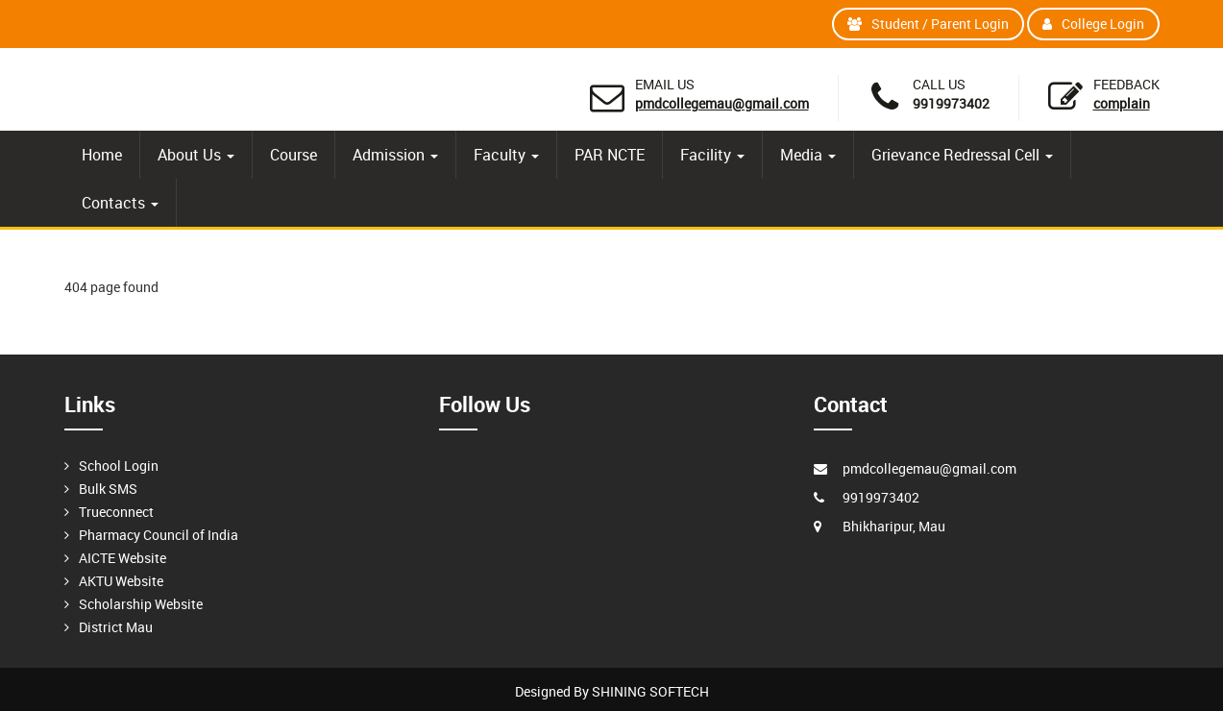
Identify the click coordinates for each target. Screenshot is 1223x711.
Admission (395, 154)
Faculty (506, 154)
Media (808, 154)
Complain (1121, 103)
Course (293, 154)
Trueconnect (116, 512)
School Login (119, 465)
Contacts (120, 202)
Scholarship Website (141, 604)
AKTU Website (121, 581)
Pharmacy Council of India (158, 535)
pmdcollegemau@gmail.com (722, 103)
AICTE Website (122, 558)
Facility (712, 154)
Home (102, 154)
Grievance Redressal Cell (962, 154)
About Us (196, 154)
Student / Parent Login (928, 23)
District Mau (116, 627)
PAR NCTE (610, 154)
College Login (1093, 23)
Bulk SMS (108, 488)
